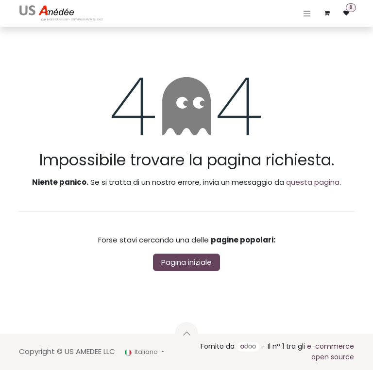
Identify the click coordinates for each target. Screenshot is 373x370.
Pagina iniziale (186, 262)
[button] (186, 333)
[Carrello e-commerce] (327, 13)
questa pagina (312, 182)
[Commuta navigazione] (307, 13)
